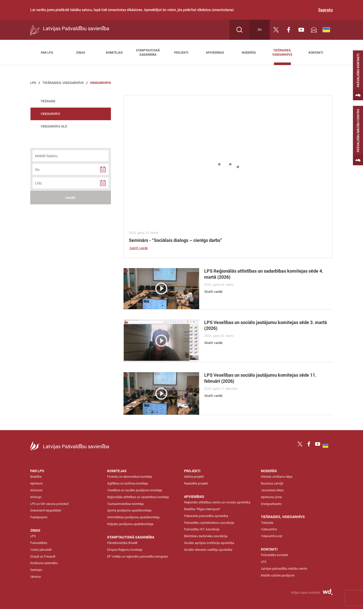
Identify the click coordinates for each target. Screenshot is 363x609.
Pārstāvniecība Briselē (122, 543)
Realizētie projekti (196, 483)
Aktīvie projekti (194, 476)
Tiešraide (267, 523)
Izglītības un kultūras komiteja (127, 483)
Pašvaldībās (38, 543)
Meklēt (71, 197)
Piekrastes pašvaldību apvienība (206, 516)
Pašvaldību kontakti (274, 555)
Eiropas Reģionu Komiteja (124, 550)
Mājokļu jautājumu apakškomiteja (130, 524)
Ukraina (35, 576)
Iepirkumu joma (271, 497)
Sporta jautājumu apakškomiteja (129, 510)
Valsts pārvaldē (40, 550)
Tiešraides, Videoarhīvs (63, 82)
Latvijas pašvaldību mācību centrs (284, 568)
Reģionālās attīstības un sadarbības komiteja (138, 497)
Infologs (35, 497)
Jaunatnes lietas (272, 490)
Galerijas (36, 570)
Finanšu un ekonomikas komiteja (129, 476)
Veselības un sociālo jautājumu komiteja (134, 490)
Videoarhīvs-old (271, 536)
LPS (33, 82)
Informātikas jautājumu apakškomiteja (133, 517)
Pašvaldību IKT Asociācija (202, 529)
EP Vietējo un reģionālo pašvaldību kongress (137, 556)
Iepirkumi (36, 483)
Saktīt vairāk (139, 248)
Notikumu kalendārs (44, 563)
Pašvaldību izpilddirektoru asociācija (209, 523)
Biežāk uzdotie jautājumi (277, 575)
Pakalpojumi (38, 517)
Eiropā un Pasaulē (42, 556)
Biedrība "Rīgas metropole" (202, 509)
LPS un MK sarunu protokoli (49, 504)
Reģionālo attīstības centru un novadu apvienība (217, 502)
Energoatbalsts (271, 504)
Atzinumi (36, 490)
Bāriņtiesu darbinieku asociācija (206, 536)
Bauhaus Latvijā (272, 483)
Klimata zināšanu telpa (276, 476)
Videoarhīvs (100, 82)
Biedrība (36, 476)
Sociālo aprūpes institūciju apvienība (209, 543)
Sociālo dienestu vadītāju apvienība (208, 550)
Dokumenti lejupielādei (45, 510)
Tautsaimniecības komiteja (125, 504)
